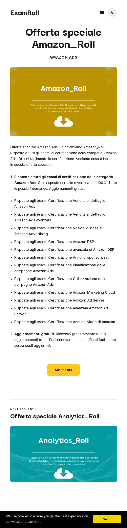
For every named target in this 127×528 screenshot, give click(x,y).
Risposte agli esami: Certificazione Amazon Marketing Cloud (64, 292)
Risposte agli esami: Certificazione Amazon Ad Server (59, 300)
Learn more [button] (33, 521)
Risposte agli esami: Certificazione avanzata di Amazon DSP (64, 250)
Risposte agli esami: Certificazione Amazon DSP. (54, 242)
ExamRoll (24, 12)
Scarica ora (63, 370)
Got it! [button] (107, 519)
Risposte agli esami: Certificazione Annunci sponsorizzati (61, 257)
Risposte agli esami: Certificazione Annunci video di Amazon (64, 322)
